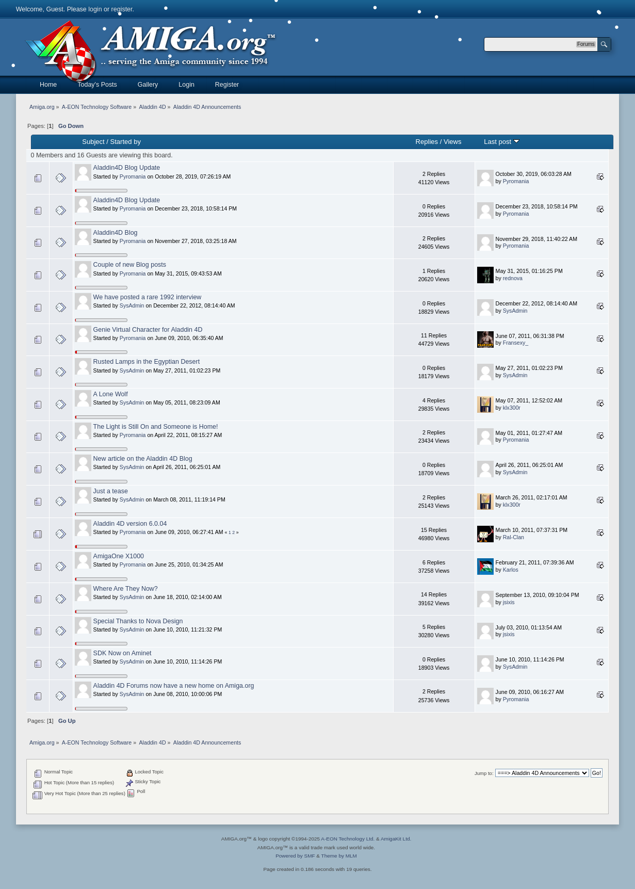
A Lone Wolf (110, 394)
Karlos (510, 570)
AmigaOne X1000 (118, 556)
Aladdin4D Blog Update (126, 167)
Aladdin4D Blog (115, 232)
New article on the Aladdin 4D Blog (142, 458)
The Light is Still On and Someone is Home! (155, 426)
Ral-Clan (513, 537)
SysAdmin (132, 305)
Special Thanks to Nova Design (138, 621)
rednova (513, 278)
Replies (427, 142)
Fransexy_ (515, 343)
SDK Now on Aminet (122, 653)
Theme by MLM (339, 856)
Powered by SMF (295, 856)
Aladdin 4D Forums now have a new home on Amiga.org (173, 685)
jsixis (509, 602)
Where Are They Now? (125, 588)
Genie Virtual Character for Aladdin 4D (148, 329)
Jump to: (484, 773)
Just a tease (110, 491)
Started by (125, 142)
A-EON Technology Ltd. (348, 839)
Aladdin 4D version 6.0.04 (130, 523)
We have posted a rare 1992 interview (147, 297)
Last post (501, 142)
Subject (93, 142)
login (95, 9)
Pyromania (133, 176)
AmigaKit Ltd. (396, 839)
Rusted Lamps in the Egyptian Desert (146, 361)
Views (453, 142)
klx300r (511, 408)
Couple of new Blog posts (129, 264)
